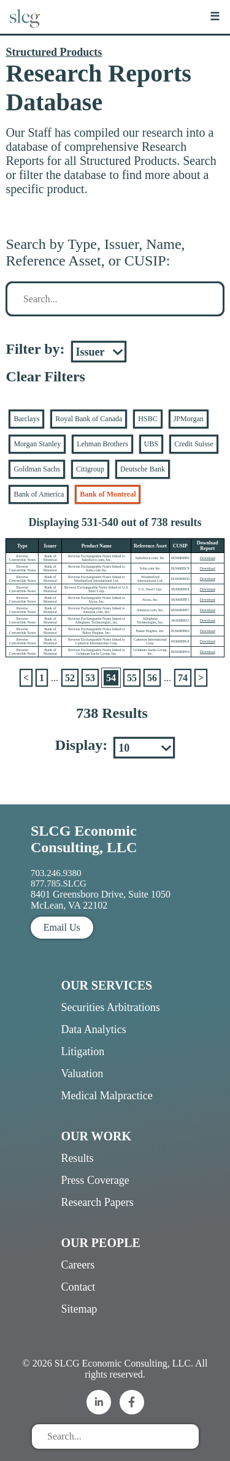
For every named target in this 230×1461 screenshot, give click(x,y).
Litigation (82, 1051)
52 (70, 678)
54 (111, 678)
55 (132, 678)
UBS (151, 444)
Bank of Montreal (108, 494)
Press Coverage (95, 1180)
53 (90, 678)
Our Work (96, 1136)
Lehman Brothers (102, 444)
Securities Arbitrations (110, 1007)
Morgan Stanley (37, 444)
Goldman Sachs (36, 469)
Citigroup (90, 469)
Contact (78, 1287)
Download (207, 558)
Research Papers (97, 1202)
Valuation (82, 1073)
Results (77, 1158)
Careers (77, 1265)
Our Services (106, 985)
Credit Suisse (193, 444)
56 (152, 678)
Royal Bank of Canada (88, 418)
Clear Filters (45, 376)
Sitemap (79, 1309)
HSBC (147, 418)
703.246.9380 (56, 873)
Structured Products (54, 52)
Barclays (26, 418)
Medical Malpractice (106, 1095)
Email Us (62, 927)
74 (183, 678)
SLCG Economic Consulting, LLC (84, 839)
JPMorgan (189, 418)
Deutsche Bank (142, 469)
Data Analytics (93, 1029)
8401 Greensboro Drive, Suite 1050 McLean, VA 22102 (101, 899)
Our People (100, 1242)
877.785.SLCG (58, 883)
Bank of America (38, 494)
